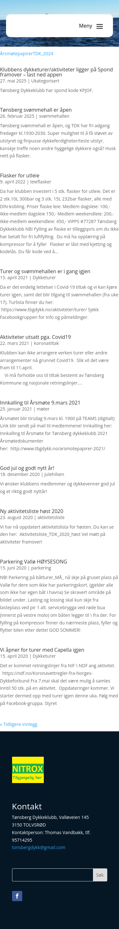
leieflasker (40, 182)
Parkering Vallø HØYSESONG (33, 561)
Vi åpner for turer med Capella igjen (42, 649)
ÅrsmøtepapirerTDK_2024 (26, 53)
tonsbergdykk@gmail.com (38, 847)
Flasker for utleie (19, 175)
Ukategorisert (45, 81)
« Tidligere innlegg (18, 724)
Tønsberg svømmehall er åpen (36, 109)
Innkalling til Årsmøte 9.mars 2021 (40, 402)
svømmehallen (54, 116)
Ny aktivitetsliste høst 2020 (31, 511)
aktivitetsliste (50, 517)
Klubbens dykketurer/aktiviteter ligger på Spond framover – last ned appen (56, 72)
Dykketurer (44, 277)
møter (43, 409)
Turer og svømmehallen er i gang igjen (45, 271)
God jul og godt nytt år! (27, 467)
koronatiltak (46, 343)
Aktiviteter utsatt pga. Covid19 (35, 336)
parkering (41, 568)
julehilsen (54, 474)
